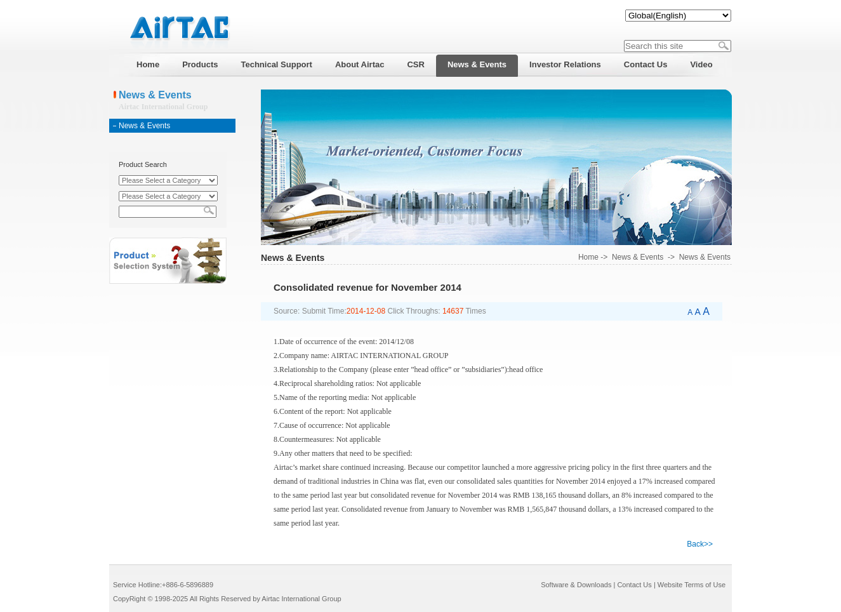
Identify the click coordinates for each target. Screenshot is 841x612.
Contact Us (634, 585)
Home (588, 257)
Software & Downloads (576, 585)
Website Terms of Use (691, 585)
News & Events (144, 125)
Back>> (700, 544)
